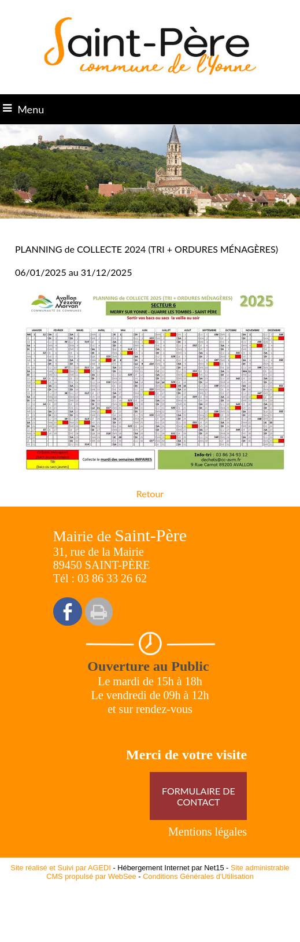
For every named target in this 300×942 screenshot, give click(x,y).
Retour (150, 493)
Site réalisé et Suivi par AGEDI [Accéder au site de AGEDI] (60, 867)
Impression (99, 611)
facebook (67, 611)
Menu (30, 109)
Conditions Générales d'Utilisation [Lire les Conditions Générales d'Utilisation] (198, 876)
